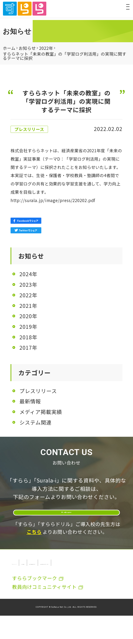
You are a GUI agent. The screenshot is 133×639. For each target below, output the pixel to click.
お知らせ (27, 48)
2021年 (28, 305)
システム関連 (35, 422)
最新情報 (30, 401)
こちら (34, 546)
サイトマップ (27, 577)
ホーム (9, 48)
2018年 (28, 337)
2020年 (28, 316)
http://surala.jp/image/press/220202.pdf (53, 200)
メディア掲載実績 (40, 411)
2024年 (28, 274)
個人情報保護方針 (92, 577)
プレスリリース (38, 391)
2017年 (28, 347)
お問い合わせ (71, 519)
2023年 (28, 284)
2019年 (28, 326)
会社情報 (57, 577)
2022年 (46, 48)
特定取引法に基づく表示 (39, 585)
